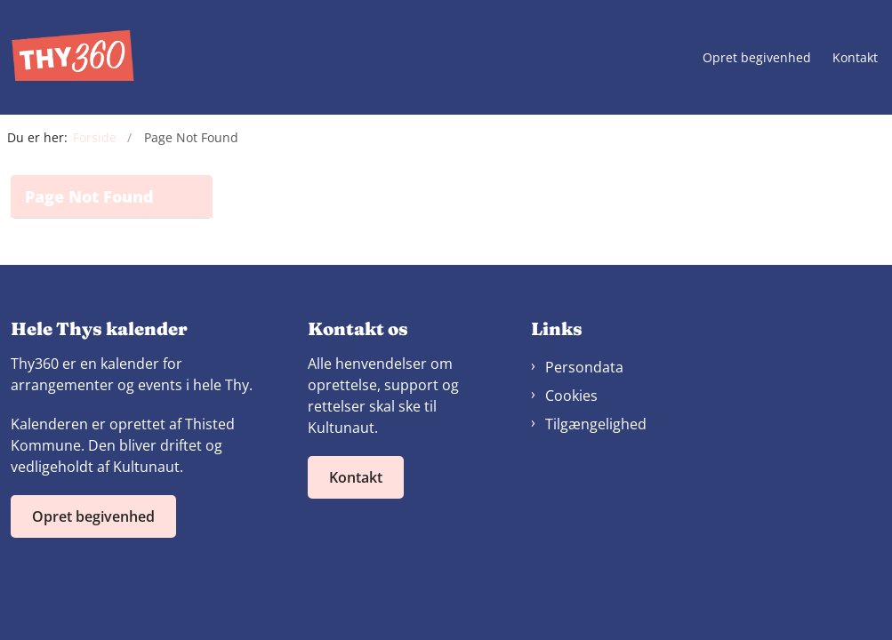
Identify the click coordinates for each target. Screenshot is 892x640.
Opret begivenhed (757, 58)
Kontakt (855, 58)
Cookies (571, 395)
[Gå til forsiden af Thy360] (67, 57)
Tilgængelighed (596, 424)
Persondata (584, 367)
